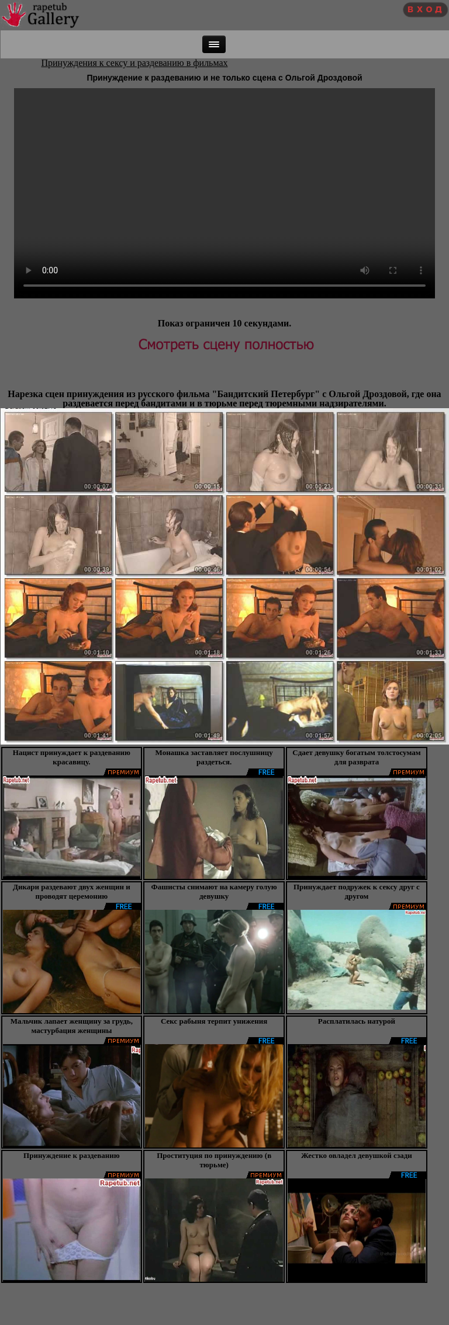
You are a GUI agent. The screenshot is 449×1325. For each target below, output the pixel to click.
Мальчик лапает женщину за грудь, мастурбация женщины (72, 1026)
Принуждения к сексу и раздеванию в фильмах (135, 63)
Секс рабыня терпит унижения (214, 1021)
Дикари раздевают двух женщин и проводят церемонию (71, 891)
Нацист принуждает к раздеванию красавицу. (71, 757)
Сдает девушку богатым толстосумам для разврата (356, 757)
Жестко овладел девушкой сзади (356, 1155)
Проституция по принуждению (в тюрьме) (214, 1160)
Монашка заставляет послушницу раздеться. (214, 757)
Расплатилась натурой (356, 1021)
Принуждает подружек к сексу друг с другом (356, 891)
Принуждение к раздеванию (71, 1155)
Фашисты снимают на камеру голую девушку (214, 891)
